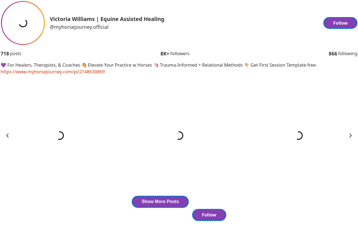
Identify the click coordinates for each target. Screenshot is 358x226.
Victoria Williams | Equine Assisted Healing (107, 19)
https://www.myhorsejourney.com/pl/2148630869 (53, 72)
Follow (340, 23)
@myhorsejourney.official (79, 27)
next (350, 135)
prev (7, 135)
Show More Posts (160, 201)
